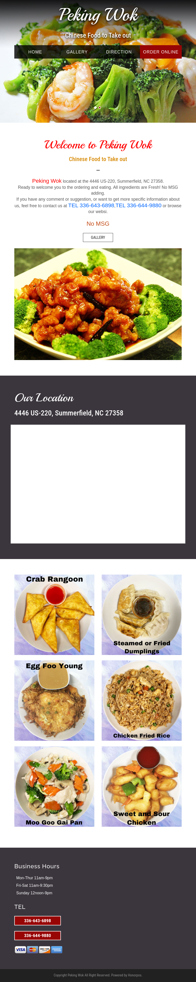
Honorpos (134, 975)
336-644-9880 (37, 935)
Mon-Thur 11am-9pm (34, 878)
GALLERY (77, 52)
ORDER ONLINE (161, 52)
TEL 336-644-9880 (138, 205)
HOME (35, 52)
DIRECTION (119, 52)
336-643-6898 (37, 920)
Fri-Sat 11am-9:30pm (34, 885)
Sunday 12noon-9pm (34, 893)
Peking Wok (98, 15)
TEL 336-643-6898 (91, 205)
